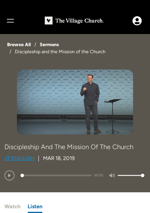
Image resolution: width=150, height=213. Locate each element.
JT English (19, 158)
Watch (12, 206)
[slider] (55, 175)
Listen (35, 206)
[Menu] (10, 20)
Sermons (49, 44)
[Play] (9, 175)
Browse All (19, 44)
